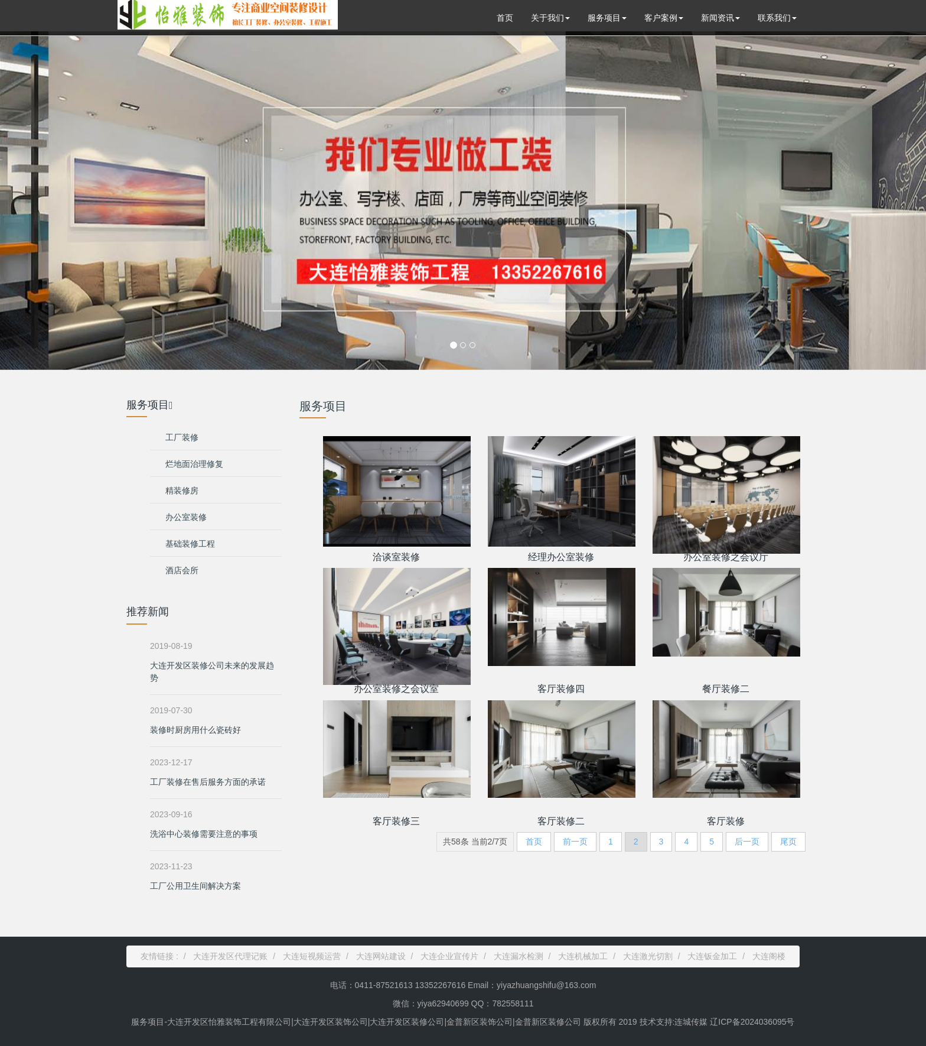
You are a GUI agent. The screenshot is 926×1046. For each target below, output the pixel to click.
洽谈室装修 (396, 557)
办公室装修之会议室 (396, 689)
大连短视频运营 (312, 956)
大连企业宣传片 (449, 956)
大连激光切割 (648, 956)
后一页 (747, 841)
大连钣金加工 (712, 956)
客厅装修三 (396, 821)
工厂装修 (181, 437)
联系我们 (777, 17)
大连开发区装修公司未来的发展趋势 (212, 672)
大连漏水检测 (518, 956)
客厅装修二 (561, 821)
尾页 (788, 841)
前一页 (575, 841)
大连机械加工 (583, 956)
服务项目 (607, 17)
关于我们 (550, 17)
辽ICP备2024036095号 (750, 1021)
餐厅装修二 (725, 689)
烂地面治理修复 (194, 464)
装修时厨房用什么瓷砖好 (195, 730)
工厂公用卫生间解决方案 (195, 886)
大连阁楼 (768, 956)
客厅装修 (726, 821)
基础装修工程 (190, 543)
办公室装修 (186, 517)
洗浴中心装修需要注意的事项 (203, 834)
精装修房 (181, 490)
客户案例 (663, 17)
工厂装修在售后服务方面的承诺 (208, 782)
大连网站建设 (381, 956)
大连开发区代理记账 (230, 956)
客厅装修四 (561, 689)
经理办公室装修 (561, 557)
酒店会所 (181, 570)
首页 (505, 17)
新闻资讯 (720, 17)
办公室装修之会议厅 (725, 557)
